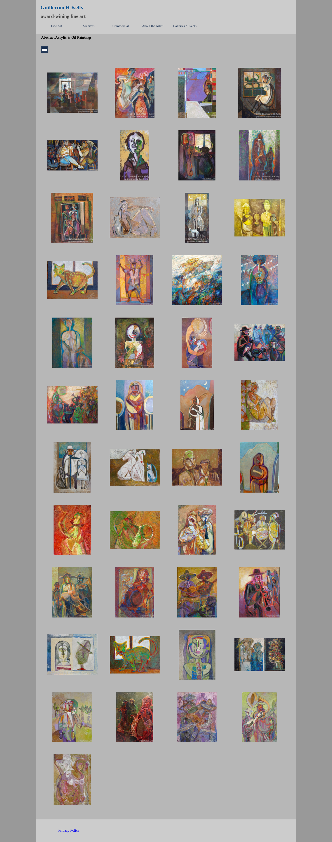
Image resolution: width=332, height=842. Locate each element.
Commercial (120, 26)
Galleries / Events (184, 26)
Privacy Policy (68, 830)
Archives (89, 26)
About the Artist (152, 26)
